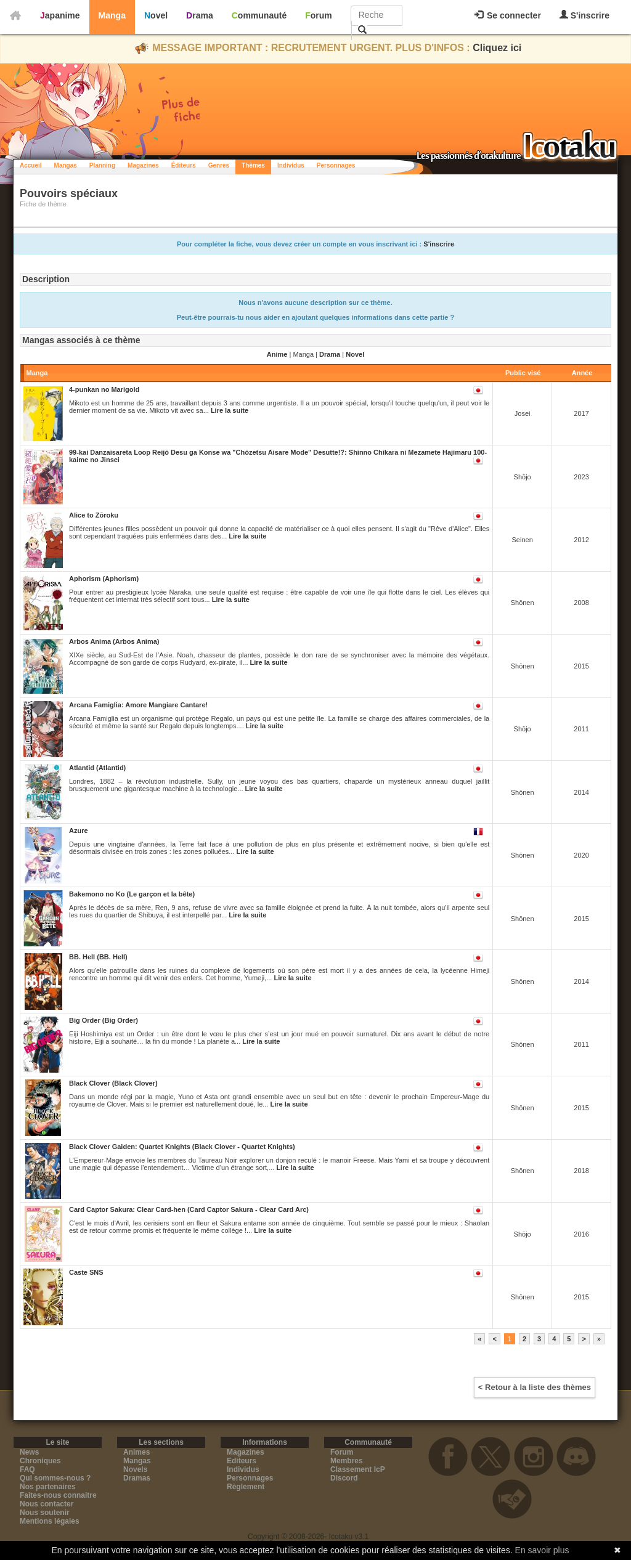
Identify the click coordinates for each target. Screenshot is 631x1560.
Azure (78, 830)
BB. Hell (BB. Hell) (98, 957)
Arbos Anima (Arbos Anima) (114, 641)
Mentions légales (49, 1521)
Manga (112, 15)
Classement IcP (357, 1469)
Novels (135, 1469)
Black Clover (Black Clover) (113, 1083)
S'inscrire (584, 15)
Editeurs (241, 1460)
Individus (290, 165)
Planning (102, 165)
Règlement (245, 1486)
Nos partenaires (48, 1486)
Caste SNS (86, 1272)
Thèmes (253, 165)
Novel (156, 15)
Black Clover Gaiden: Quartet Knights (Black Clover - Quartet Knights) (182, 1146)
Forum (318, 15)
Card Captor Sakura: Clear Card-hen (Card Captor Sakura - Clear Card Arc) (189, 1209)
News (29, 1452)
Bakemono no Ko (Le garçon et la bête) (132, 894)
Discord (344, 1478)
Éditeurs (183, 165)
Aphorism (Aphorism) (104, 578)
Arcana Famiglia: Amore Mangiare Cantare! (138, 705)
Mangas (65, 165)
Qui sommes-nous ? (55, 1478)
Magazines (143, 165)
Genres (218, 165)
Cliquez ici (497, 48)
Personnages (336, 165)
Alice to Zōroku (93, 515)
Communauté (259, 15)
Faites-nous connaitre (58, 1495)
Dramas (136, 1478)
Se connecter (507, 15)
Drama (199, 15)
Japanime (60, 15)
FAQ (27, 1469)
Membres (346, 1460)
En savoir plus (542, 1550)
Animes (136, 1452)
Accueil (31, 165)
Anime (277, 354)
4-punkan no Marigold (104, 389)
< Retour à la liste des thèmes (534, 1387)
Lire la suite (229, 410)
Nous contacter (46, 1504)
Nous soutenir (45, 1512)
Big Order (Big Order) (103, 1020)
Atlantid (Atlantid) (97, 767)
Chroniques (40, 1460)
